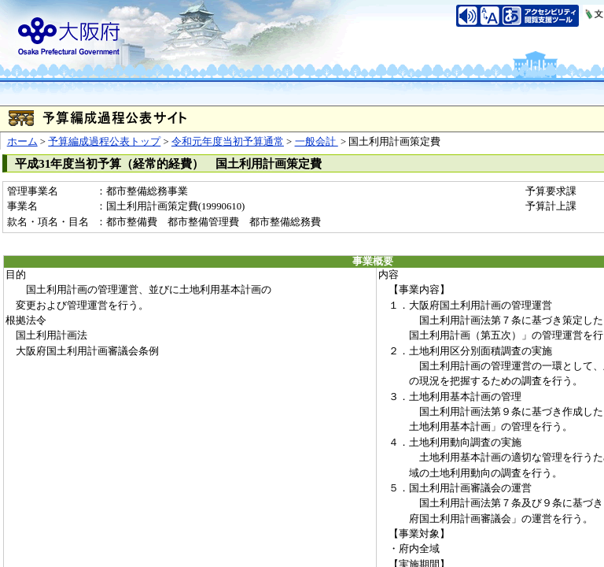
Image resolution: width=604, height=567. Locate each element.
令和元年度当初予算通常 (227, 141)
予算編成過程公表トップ (104, 141)
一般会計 (316, 141)
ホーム (22, 141)
